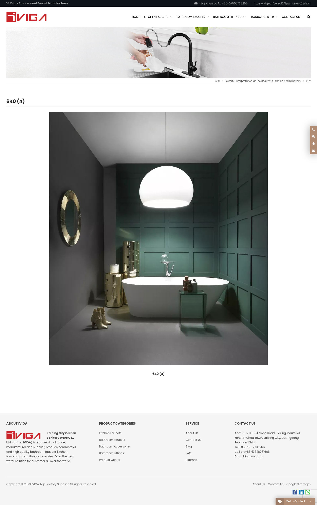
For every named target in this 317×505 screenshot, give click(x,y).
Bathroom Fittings (111, 453)
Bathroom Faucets (112, 440)
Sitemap (192, 460)
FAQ (188, 453)
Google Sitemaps (298, 484)
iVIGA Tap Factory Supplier (50, 484)
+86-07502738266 (232, 3)
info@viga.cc (205, 3)
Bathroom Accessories (115, 446)
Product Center (109, 460)
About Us (259, 484)
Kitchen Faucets (110, 433)
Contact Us (275, 484)
